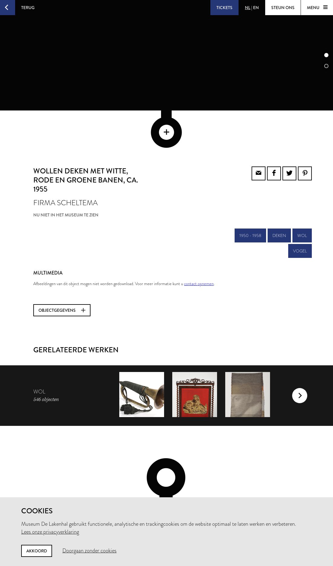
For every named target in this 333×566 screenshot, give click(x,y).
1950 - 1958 (250, 195)
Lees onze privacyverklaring (50, 532)
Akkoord (36, 551)
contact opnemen (199, 243)
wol (302, 195)
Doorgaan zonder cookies (89, 550)
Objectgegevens (61, 269)
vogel (300, 210)
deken (279, 195)
